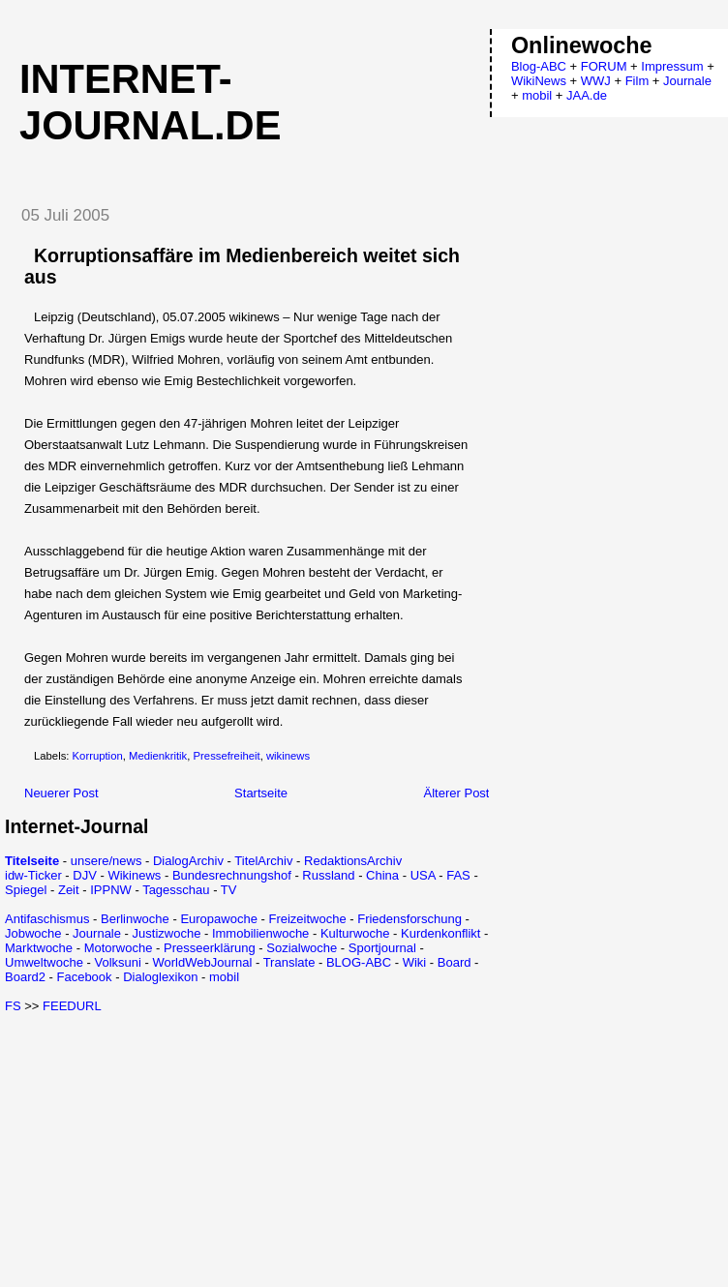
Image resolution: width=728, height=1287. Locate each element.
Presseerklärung (210, 948)
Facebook (83, 977)
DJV (85, 875)
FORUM (604, 66)
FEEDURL (72, 1006)
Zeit (68, 890)
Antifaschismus (47, 919)
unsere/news (106, 860)
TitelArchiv (263, 860)
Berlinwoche (135, 919)
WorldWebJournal (202, 962)
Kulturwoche (355, 933)
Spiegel (25, 890)
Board (454, 962)
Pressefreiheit (227, 756)
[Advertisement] (167, 1148)
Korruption (98, 756)
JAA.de (586, 95)
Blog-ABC (538, 66)
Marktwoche (39, 948)
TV (229, 890)
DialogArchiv (188, 860)
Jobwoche (33, 933)
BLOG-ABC (358, 962)
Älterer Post (457, 793)
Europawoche (219, 919)
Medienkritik (158, 756)
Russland (328, 875)
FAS (458, 875)
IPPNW (111, 890)
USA (423, 875)
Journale (97, 933)
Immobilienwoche (260, 933)
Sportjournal (382, 948)
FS (13, 1006)
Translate (289, 962)
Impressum (672, 66)
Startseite (261, 793)
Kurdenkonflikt (440, 933)
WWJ (596, 81)
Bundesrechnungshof (231, 875)
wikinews (288, 756)
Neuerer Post (61, 793)
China (382, 875)
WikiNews (538, 81)
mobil (224, 977)
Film (637, 81)
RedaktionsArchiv (353, 860)
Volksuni (117, 962)
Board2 (25, 977)
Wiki (415, 962)
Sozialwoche (301, 948)
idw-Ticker (33, 875)
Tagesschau (175, 890)
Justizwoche (167, 933)
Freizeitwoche (307, 919)
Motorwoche (118, 948)
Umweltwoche (44, 962)
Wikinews (134, 875)
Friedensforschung (409, 919)
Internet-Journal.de (150, 102)
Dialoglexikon (160, 977)
